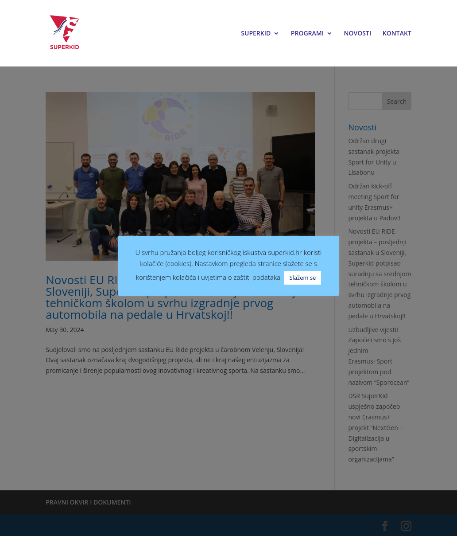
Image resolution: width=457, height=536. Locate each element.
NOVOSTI (358, 33)
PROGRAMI (307, 33)
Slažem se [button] (302, 278)
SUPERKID (256, 33)
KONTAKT (397, 33)
